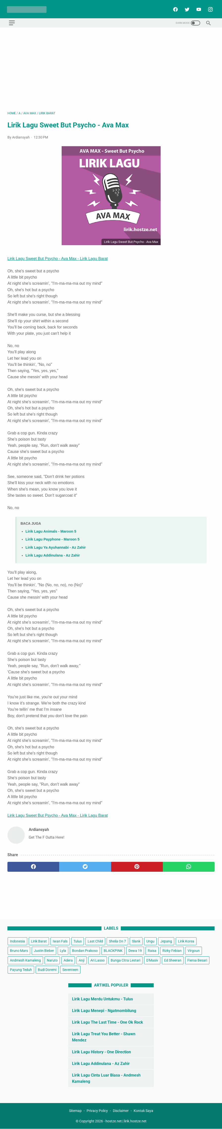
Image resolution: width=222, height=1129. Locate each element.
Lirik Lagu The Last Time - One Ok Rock (107, 1022)
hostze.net (113, 1121)
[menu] (12, 21)
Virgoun (194, 951)
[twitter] (186, 8)
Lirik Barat (39, 941)
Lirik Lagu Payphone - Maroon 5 (52, 538)
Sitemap (75, 1111)
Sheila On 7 (117, 941)
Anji (81, 960)
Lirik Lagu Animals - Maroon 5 (50, 530)
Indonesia (17, 941)
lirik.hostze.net (135, 1121)
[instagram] (209, 8)
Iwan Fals (60, 941)
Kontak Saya (143, 1111)
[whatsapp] (189, 866)
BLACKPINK (113, 951)
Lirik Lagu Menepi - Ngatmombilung (104, 1010)
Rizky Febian (172, 951)
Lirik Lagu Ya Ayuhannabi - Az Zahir (55, 546)
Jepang (166, 941)
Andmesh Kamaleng (25, 960)
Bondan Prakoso (85, 951)
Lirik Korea (186, 941)
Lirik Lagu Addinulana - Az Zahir (52, 554)
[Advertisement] (111, 68)
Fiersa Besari (197, 960)
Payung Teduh (21, 969)
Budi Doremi (47, 969)
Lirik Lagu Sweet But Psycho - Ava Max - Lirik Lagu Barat (57, 257)
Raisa (152, 951)
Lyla (63, 951)
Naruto (52, 960)
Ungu (150, 941)
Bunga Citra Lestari (125, 960)
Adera (68, 960)
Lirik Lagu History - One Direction (101, 1051)
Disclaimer (121, 1111)
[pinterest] (137, 866)
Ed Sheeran (172, 960)
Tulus (78, 941)
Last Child (95, 941)
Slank (136, 941)
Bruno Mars (19, 951)
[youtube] (197, 8)
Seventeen (70, 969)
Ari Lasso (97, 960)
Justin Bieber (44, 951)
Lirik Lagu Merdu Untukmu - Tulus (102, 998)
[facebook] (174, 8)
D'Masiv (152, 960)
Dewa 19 (135, 951)
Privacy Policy (97, 1111)
